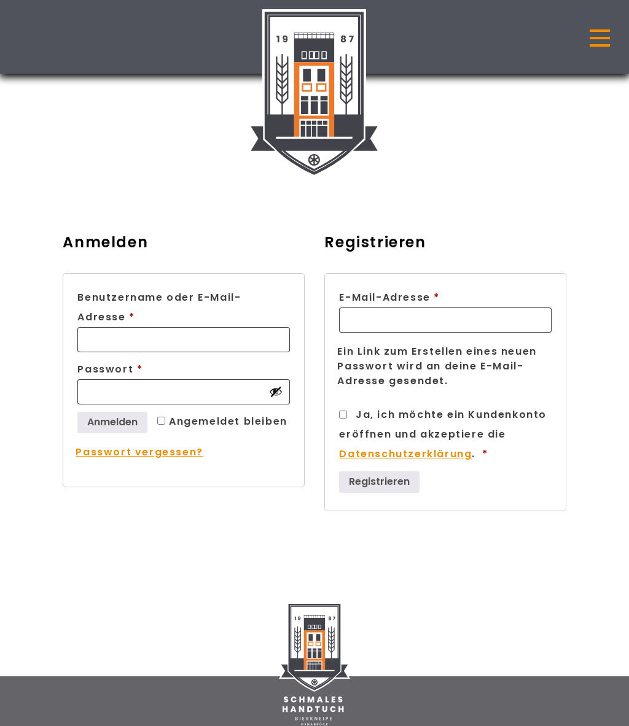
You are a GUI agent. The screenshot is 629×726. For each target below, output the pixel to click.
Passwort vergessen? (139, 452)
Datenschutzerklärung (405, 454)
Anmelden (112, 422)
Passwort (145, 368)
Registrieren (379, 481)
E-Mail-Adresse (424, 296)
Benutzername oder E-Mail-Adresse (159, 307)
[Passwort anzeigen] (276, 391)
